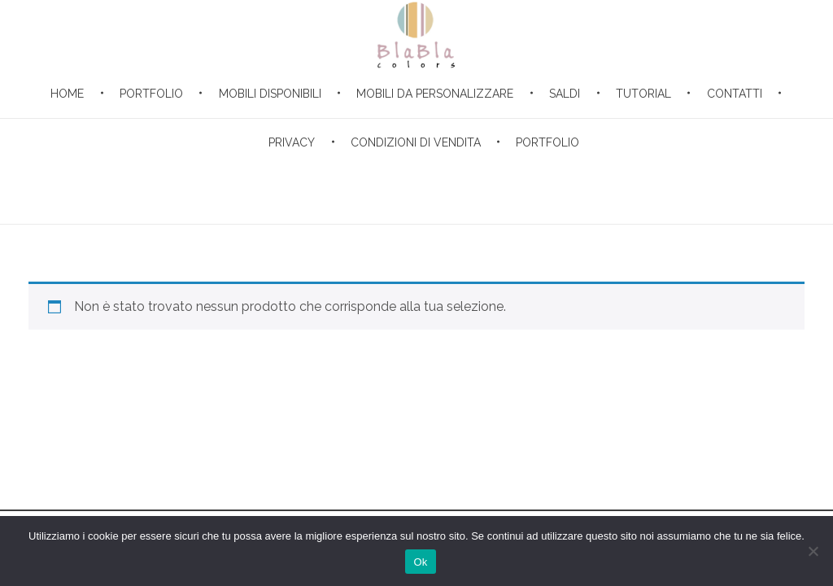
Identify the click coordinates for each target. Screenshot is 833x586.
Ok (420, 562)
